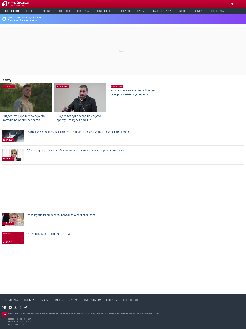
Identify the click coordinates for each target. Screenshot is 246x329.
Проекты (59, 300)
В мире (30, 11)
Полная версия (130, 300)
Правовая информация (19, 318)
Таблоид (44, 300)
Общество (64, 11)
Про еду (141, 11)
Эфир (233, 4)
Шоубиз (199, 11)
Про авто (125, 11)
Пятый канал (12, 300)
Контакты (111, 300)
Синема (183, 11)
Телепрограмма (92, 300)
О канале (74, 300)
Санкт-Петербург (162, 11)
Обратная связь (16, 324)
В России (46, 11)
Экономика (217, 11)
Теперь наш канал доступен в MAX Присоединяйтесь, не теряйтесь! (24, 19)
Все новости (12, 11)
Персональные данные (19, 321)
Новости (29, 300)
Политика (83, 11)
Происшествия (104, 11)
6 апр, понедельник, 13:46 (16, 5)
